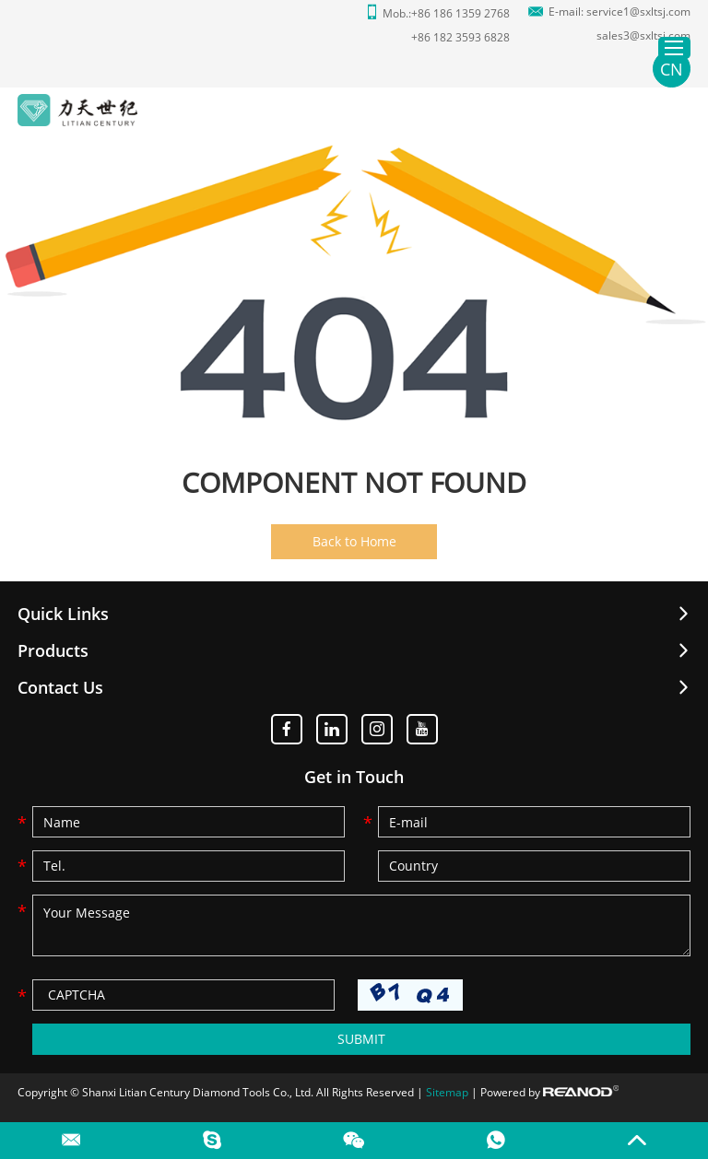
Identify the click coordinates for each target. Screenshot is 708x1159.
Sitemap (447, 1092)
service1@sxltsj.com (638, 11)
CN (671, 69)
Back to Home (354, 541)
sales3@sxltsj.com (643, 35)
